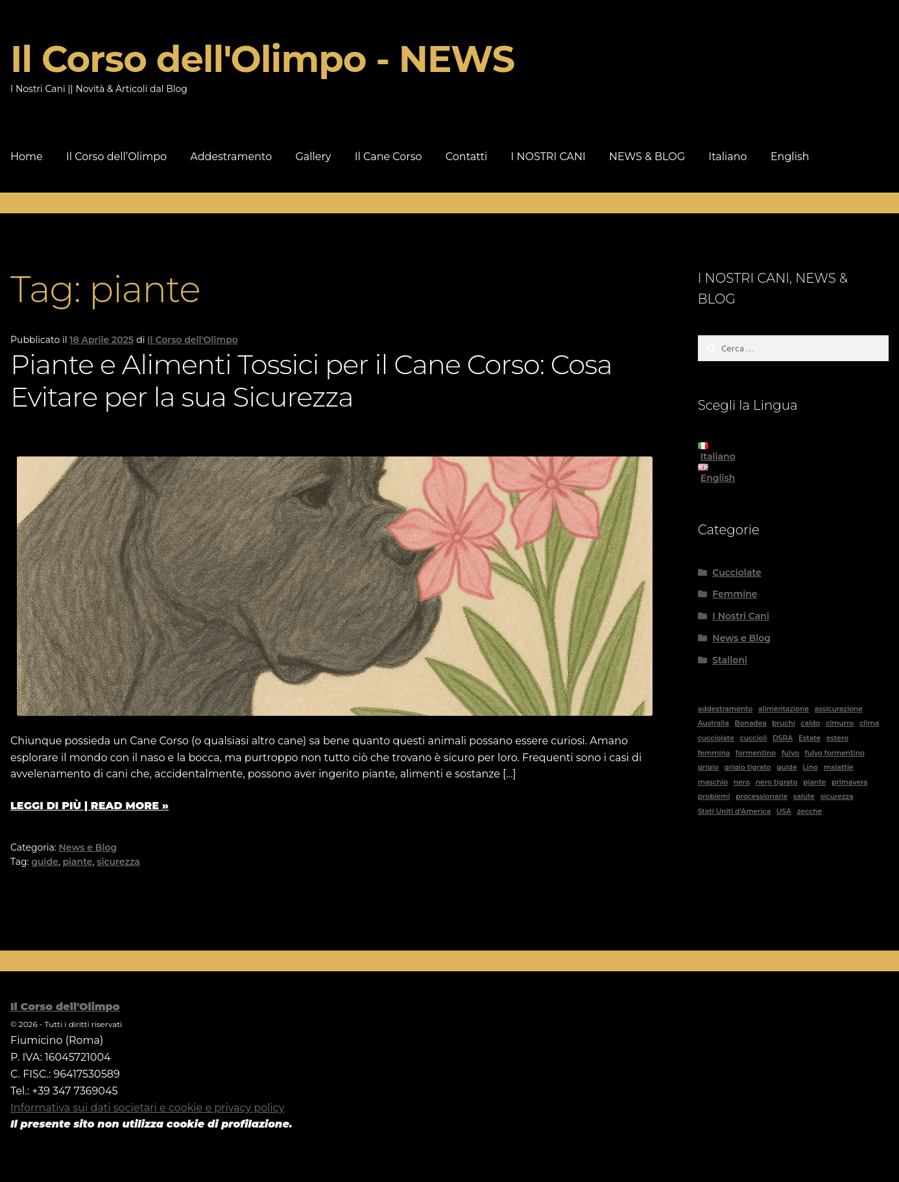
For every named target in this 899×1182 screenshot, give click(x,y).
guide (44, 862)
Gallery (313, 156)
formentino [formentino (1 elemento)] (756, 753)
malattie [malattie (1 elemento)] (839, 767)
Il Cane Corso (388, 156)
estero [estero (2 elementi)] (837, 738)
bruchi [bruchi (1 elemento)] (783, 723)
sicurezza (118, 862)
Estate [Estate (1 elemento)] (809, 738)
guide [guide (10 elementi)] (786, 767)
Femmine (734, 594)
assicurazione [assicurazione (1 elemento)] (839, 709)
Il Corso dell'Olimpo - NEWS (262, 59)
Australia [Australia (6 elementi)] (713, 723)
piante (77, 862)
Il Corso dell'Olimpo (192, 340)
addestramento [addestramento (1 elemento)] (725, 709)
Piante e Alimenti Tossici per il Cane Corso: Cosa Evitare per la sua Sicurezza (311, 381)
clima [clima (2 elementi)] (869, 723)
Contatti (467, 156)
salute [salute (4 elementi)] (804, 796)
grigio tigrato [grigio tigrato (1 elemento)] (748, 767)
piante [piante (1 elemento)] (814, 782)
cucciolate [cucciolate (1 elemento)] (716, 738)
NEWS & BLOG (647, 156)
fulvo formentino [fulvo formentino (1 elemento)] (835, 753)
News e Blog (88, 847)
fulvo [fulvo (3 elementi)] (790, 753)
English (790, 156)
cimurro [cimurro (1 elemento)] (840, 723)
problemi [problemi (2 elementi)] (714, 796)
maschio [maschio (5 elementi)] (713, 782)
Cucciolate (736, 572)
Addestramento (231, 156)
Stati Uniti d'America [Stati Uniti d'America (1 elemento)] (734, 811)
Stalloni (729, 660)
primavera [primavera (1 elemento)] (850, 782)
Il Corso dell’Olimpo (116, 156)
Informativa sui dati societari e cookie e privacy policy (147, 1108)
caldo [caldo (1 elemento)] (811, 723)
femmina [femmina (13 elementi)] (714, 753)
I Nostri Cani (740, 616)
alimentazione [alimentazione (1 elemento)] (783, 709)
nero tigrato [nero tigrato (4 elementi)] (777, 782)
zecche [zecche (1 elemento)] (809, 811)
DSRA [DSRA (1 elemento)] (783, 738)
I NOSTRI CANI (548, 156)
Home (26, 156)
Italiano (727, 156)
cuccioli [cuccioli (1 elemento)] (753, 738)
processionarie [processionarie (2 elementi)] (761, 796)
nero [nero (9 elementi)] (742, 782)
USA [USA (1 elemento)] (783, 811)
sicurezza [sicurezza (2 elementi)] (837, 796)
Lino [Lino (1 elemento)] (810, 767)
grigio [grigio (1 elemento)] (708, 767)
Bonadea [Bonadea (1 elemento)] (751, 723)
